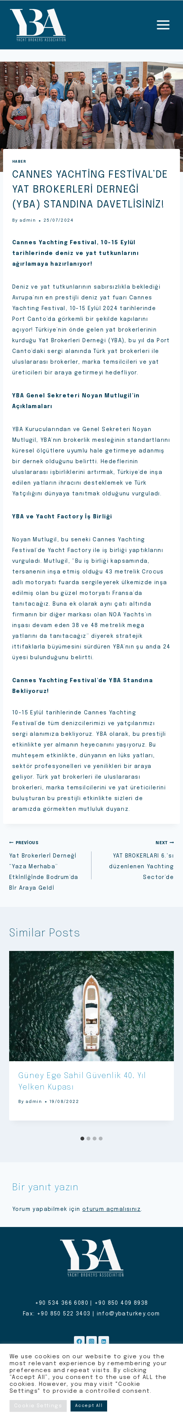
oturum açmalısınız (111, 1209)
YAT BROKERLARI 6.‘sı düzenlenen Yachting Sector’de (135, 858)
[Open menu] (163, 24)
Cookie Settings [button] (38, 1405)
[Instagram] (91, 1341)
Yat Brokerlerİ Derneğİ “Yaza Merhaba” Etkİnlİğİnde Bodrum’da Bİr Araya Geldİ (47, 864)
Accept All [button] (89, 1405)
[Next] (160, 1041)
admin (27, 220)
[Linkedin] (103, 1341)
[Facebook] (79, 1341)
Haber (19, 161)
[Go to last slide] (23, 1041)
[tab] (82, 1138)
